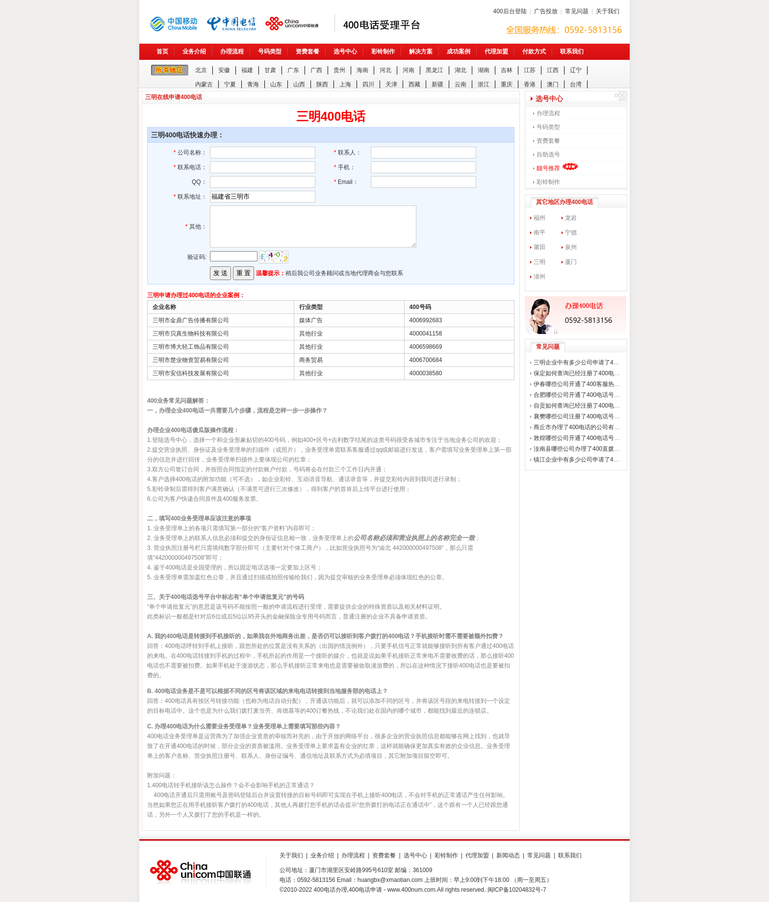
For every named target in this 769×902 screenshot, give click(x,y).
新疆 (437, 84)
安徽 (224, 70)
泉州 (571, 247)
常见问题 (577, 11)
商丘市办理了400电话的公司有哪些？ (583, 427)
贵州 (339, 70)
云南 (460, 84)
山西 (299, 84)
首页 (162, 51)
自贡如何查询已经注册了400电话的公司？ (588, 405)
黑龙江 (434, 70)
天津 (391, 84)
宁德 (571, 232)
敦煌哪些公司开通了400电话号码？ (580, 438)
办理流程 (232, 51)
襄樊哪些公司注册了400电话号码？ (580, 416)
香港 (530, 84)
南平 (539, 232)
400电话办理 (330, 889)
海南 (362, 70)
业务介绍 (194, 51)
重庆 (507, 84)
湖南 (483, 70)
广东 (293, 70)
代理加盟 (496, 51)
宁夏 (230, 84)
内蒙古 (204, 84)
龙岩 (571, 217)
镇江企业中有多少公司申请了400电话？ (586, 459)
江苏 (530, 70)
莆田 (539, 247)
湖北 (460, 70)
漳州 (539, 276)
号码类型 (270, 51)
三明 (539, 261)
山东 (276, 84)
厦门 (571, 261)
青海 (253, 84)
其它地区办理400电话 (564, 202)
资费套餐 (307, 51)
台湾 (576, 84)
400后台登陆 (510, 11)
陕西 (322, 84)
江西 (553, 70)
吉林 (507, 70)
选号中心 (345, 51)
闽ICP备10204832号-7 (516, 889)
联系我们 (572, 51)
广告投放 (546, 11)
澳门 (553, 84)
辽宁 (576, 70)
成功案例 (458, 51)
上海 (345, 84)
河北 (385, 70)
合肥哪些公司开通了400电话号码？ (580, 394)
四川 (368, 84)
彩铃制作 (383, 51)
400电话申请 (365, 889)
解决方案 (421, 51)
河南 (408, 70)
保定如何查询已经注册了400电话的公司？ (588, 373)
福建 (247, 70)
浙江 (483, 84)
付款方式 (534, 51)
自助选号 (548, 154)
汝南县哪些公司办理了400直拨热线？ (583, 448)
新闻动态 (508, 855)
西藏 (414, 84)
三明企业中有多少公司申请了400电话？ (586, 362)
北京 (201, 70)
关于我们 (607, 11)
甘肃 (270, 70)
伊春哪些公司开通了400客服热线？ (580, 384)
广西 (316, 70)
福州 (539, 217)
